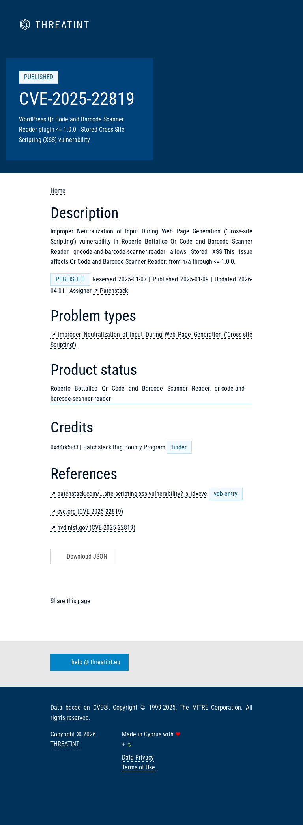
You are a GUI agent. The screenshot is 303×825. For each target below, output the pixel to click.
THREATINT (64, 744)
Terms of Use (138, 767)
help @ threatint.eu (88, 662)
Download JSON (81, 556)
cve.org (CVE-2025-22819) (90, 511)
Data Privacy (138, 757)
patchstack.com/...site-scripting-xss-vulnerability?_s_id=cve (132, 493)
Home (57, 190)
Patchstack (114, 290)
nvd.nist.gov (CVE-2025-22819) (96, 527)
